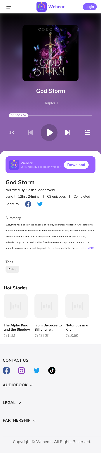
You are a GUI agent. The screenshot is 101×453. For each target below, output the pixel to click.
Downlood (76, 164)
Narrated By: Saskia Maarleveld (30, 190)
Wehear (56, 6)
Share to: (12, 204)
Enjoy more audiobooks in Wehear (40, 167)
